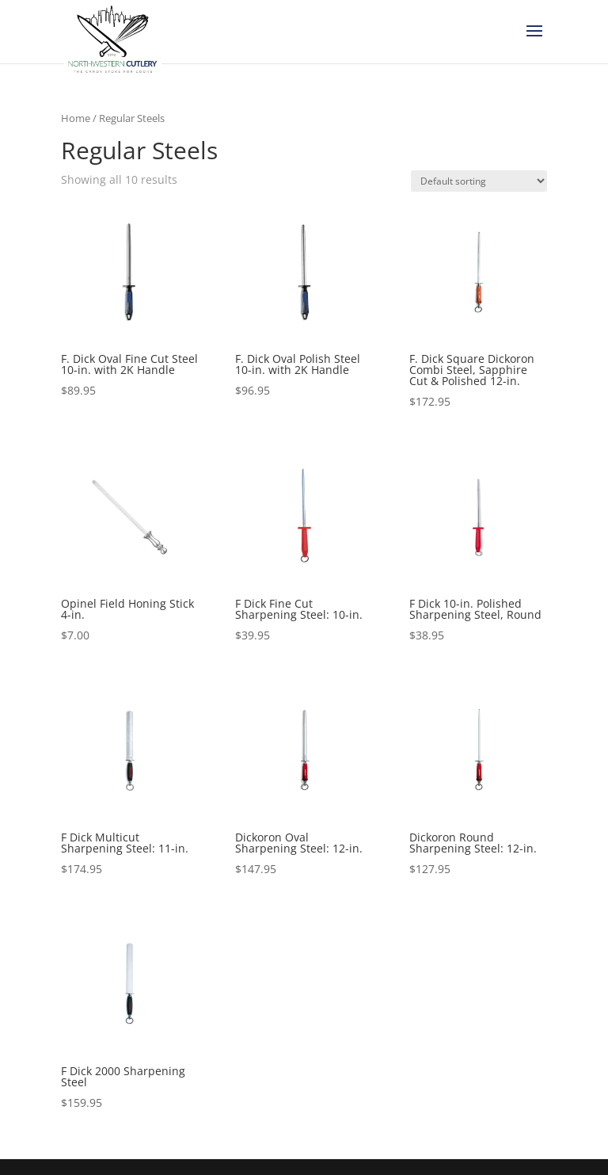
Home (75, 118)
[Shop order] (479, 181)
